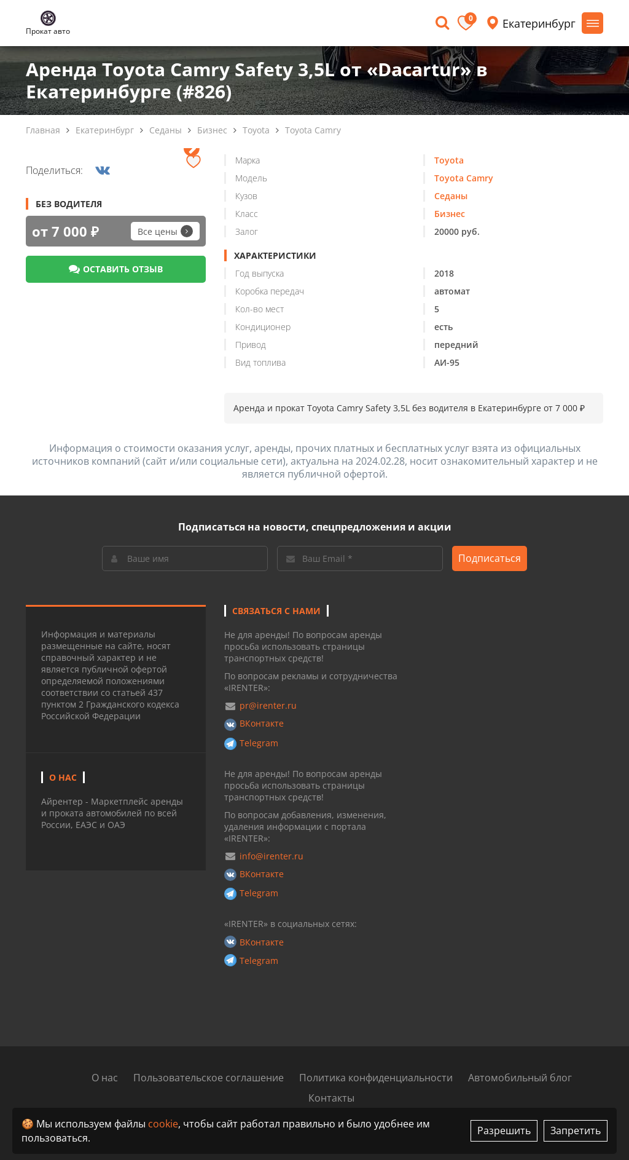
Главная (43, 130)
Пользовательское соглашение (208, 1077)
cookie (163, 1123)
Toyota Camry (313, 130)
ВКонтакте (262, 723)
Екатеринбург (105, 130)
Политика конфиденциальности (376, 1077)
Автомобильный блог (520, 1077)
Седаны (165, 130)
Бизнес (212, 130)
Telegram (259, 743)
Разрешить (504, 1130)
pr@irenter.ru (268, 705)
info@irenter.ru (271, 856)
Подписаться (489, 558)
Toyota (256, 130)
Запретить (575, 1130)
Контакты (331, 1098)
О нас (105, 1077)
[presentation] (192, 148)
